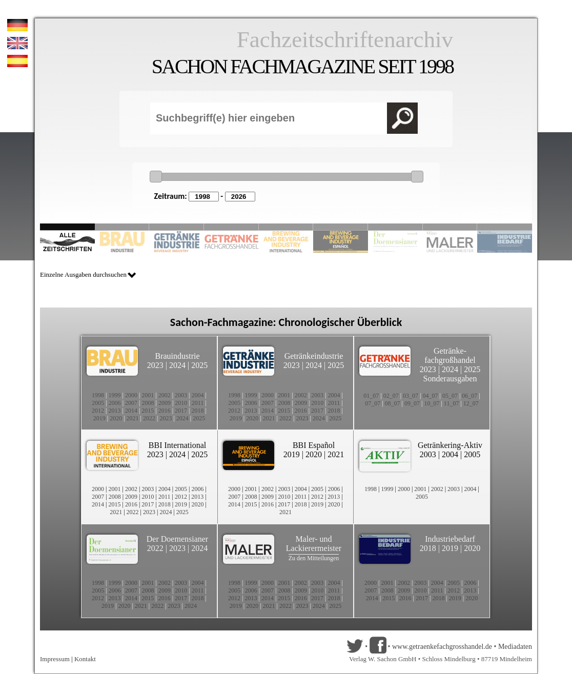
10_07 (431, 403)
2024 (177, 365)
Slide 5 (286, 226)
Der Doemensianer (177, 539)
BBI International (177, 445)
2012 (98, 410)
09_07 (412, 403)
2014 (131, 410)
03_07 (410, 395)
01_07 (371, 395)
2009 (164, 402)
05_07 (450, 395)
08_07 (392, 403)
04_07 (430, 395)
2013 (114, 410)
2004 (198, 395)
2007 (131, 402)
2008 (148, 402)
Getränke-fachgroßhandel (450, 355)
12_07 (471, 403)
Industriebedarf (450, 539)
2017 (181, 410)
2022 (149, 418)
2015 (147, 410)
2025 (199, 365)
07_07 (372, 403)
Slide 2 (122, 226)
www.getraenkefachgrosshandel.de (442, 646)
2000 (131, 395)
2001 (147, 395)
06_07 (469, 395)
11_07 (451, 403)
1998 (98, 395)
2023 (155, 365)
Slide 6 (340, 226)
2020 (116, 418)
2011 (198, 402)
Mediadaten (515, 646)
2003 (181, 395)
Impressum (55, 659)
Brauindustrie (177, 356)
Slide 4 (231, 226)
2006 (115, 402)
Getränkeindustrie (313, 356)
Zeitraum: (170, 196)
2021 (133, 418)
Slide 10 (504, 226)
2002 (164, 395)
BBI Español (314, 445)
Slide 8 (395, 226)
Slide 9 (450, 226)
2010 (181, 402)
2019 (99, 418)
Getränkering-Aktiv (450, 445)
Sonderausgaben (450, 378)
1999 (114, 395)
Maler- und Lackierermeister (313, 544)
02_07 (391, 395)
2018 (198, 410)
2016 (164, 410)
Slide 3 (176, 226)
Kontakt (85, 659)
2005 (98, 402)
